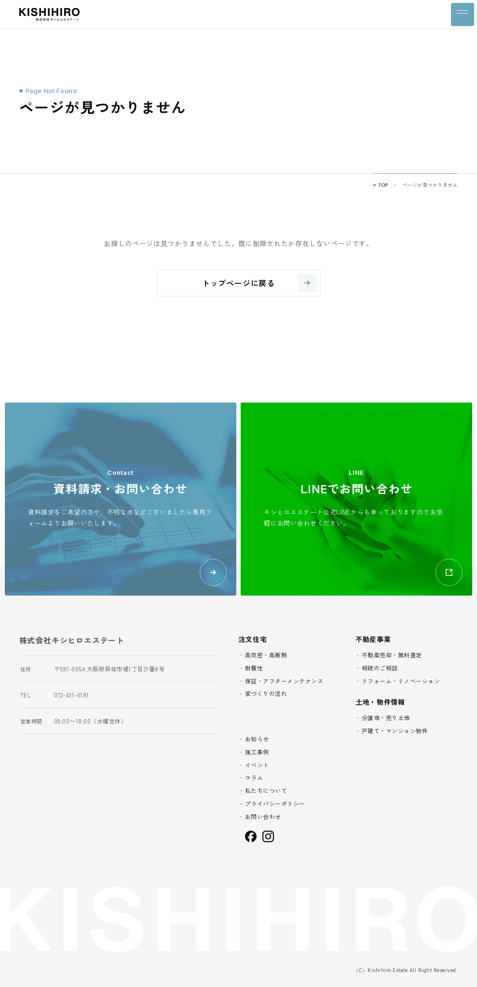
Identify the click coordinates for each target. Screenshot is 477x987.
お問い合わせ (263, 816)
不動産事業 (373, 639)
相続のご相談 (380, 668)
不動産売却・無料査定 (392, 655)
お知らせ (257, 739)
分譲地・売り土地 (386, 717)
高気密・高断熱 (266, 655)
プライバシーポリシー (275, 803)
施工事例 (257, 752)
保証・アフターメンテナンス (284, 681)
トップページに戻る (259, 283)
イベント (257, 765)
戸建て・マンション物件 (395, 730)
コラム (254, 777)
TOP (383, 184)
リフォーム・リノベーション (401, 681)
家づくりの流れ (266, 693)
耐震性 (254, 668)
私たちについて (266, 790)
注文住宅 (253, 639)
